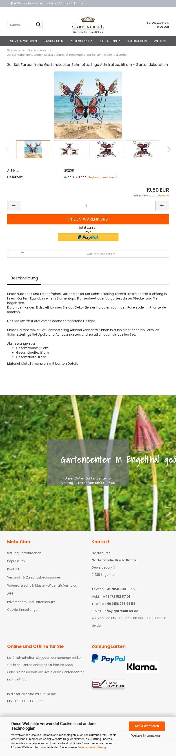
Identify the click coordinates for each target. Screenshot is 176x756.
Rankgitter (53, 41)
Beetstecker (109, 41)
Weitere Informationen (146, 735)
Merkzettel (148, 10)
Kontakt (13, 573)
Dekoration (137, 41)
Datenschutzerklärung (92, 747)
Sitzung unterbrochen (24, 557)
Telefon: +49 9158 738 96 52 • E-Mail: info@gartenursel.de (51, 10)
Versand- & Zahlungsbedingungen (34, 581)
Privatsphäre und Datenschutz (31, 606)
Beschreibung (24, 282)
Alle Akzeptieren (147, 726)
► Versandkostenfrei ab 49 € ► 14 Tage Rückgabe (47, 3)
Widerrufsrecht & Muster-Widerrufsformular (41, 589)
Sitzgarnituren (23, 41)
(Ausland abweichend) (102, 181)
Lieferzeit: (15, 181)
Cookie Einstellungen (23, 613)
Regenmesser (81, 41)
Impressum (16, 565)
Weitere (160, 41)
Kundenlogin (122, 10)
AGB (10, 597)
